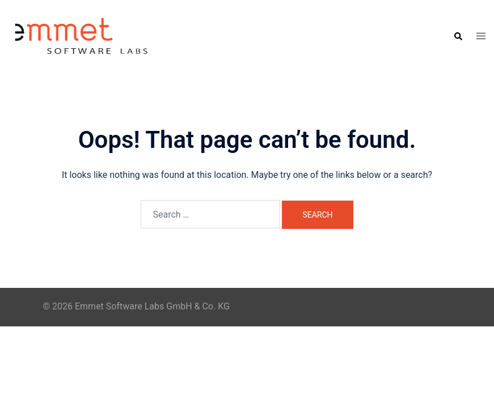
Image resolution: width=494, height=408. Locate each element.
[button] (457, 36)
